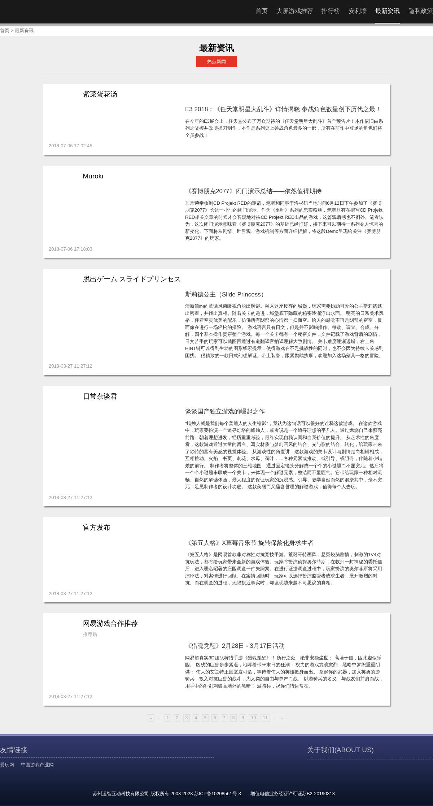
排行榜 (331, 11)
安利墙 (358, 11)
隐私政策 (420, 11)
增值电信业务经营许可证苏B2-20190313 (292, 793)
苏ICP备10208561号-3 (217, 793)
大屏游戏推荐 (294, 11)
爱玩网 (7, 764)
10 (253, 717)
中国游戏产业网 (37, 764)
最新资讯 (387, 11)
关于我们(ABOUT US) (340, 750)
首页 (261, 11)
